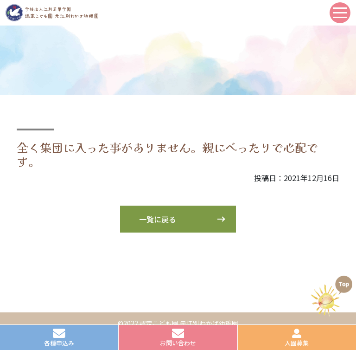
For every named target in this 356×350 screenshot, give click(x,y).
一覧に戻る (157, 219)
